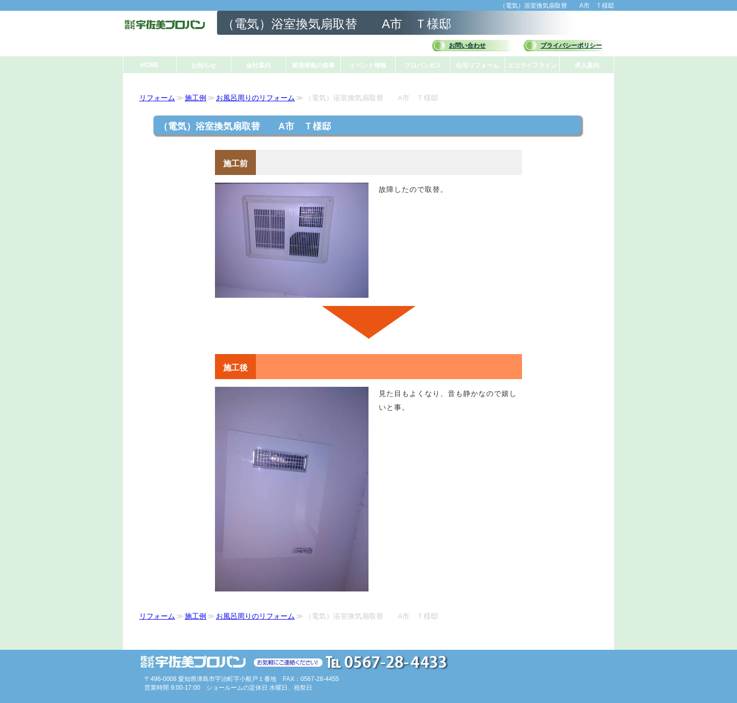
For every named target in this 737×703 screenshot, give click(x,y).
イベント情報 (368, 65)
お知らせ (203, 65)
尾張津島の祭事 (313, 65)
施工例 (195, 98)
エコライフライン (532, 65)
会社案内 (258, 65)
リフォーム (157, 98)
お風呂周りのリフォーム (255, 98)
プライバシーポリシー (571, 45)
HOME (150, 65)
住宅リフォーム (477, 65)
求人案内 (587, 65)
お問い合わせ (467, 45)
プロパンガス (422, 65)
